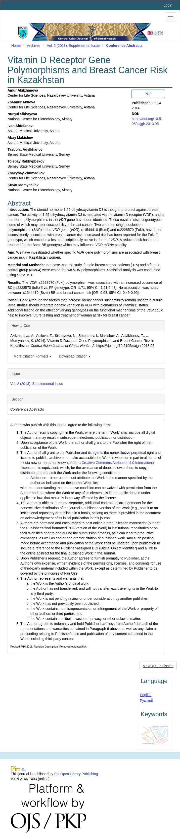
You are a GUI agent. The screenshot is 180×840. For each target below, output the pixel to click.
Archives (33, 46)
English (146, 695)
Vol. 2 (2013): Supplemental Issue (73, 46)
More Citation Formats (32, 356)
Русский (146, 701)
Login (168, 5)
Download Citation (75, 356)
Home (16, 46)
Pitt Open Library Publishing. (76, 774)
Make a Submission (158, 666)
